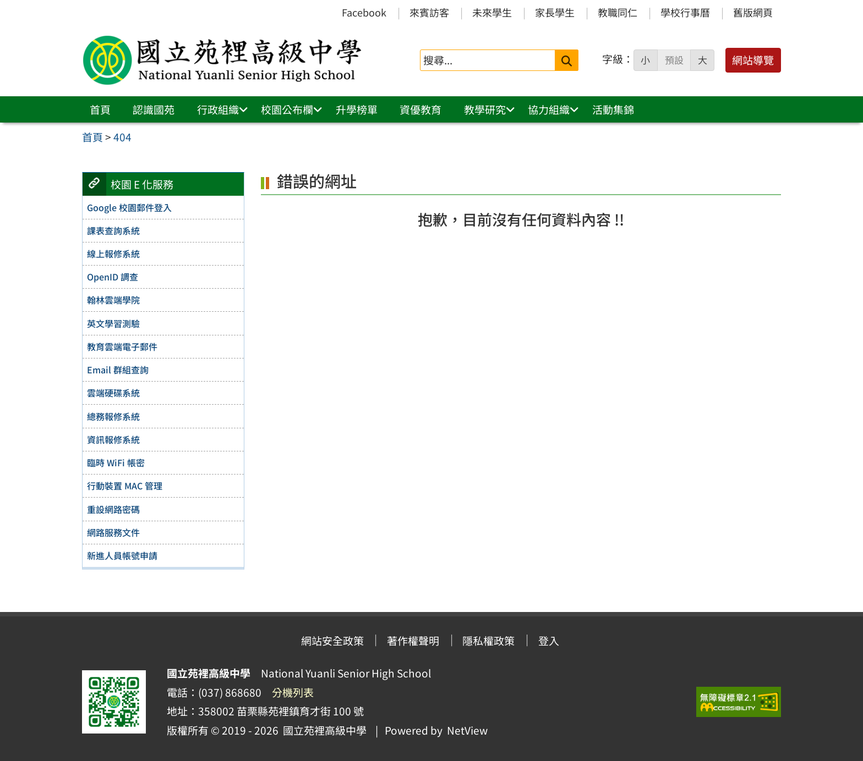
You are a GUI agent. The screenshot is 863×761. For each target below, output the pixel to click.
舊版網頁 (753, 12)
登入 (548, 640)
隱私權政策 (488, 640)
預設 (674, 60)
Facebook (364, 12)
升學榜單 (357, 109)
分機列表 (293, 692)
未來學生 (492, 12)
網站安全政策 (332, 640)
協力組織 (549, 109)
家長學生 (555, 12)
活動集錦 (613, 109)
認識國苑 (153, 109)
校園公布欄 (287, 109)
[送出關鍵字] (566, 60)
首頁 (100, 109)
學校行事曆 (685, 12)
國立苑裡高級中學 (322, 730)
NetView (467, 730)
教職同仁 (617, 12)
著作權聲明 (413, 640)
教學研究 (485, 109)
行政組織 (218, 109)
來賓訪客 (429, 12)
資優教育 (420, 109)
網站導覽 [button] (753, 60)
